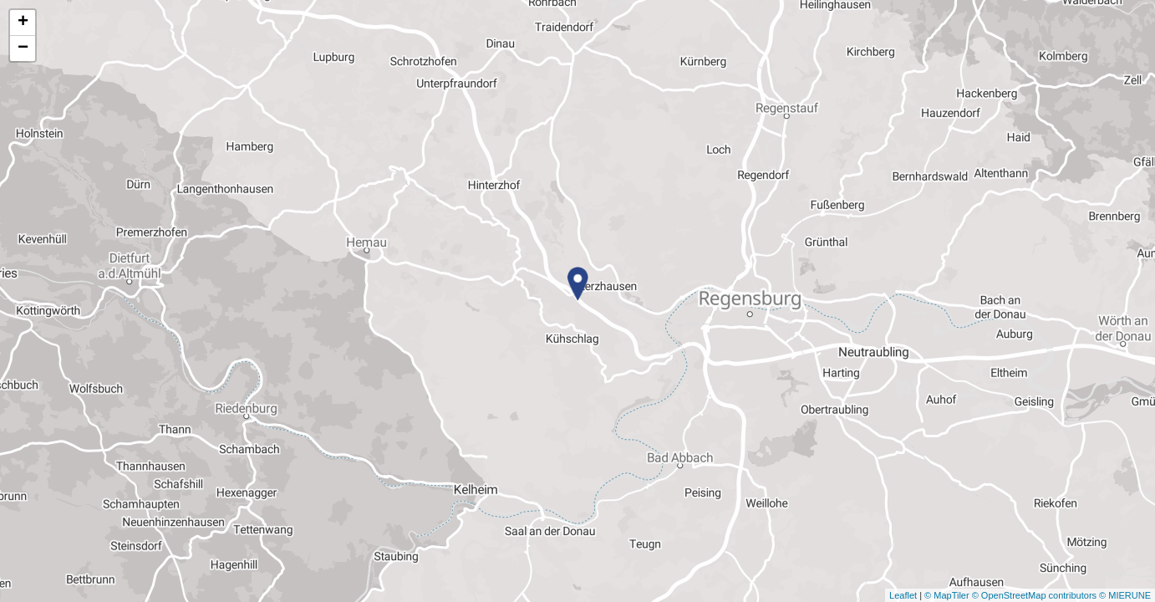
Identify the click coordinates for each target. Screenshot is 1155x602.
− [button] (23, 48)
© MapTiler (946, 595)
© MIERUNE (1125, 595)
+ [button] (23, 22)
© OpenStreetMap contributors (1034, 595)
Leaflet (903, 595)
